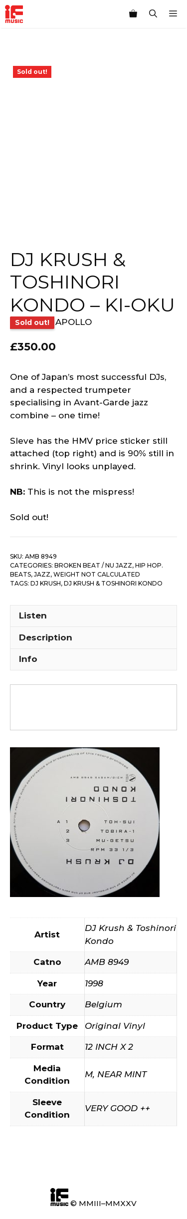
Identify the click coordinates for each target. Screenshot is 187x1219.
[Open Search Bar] (153, 14)
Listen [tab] (33, 615)
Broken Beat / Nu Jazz (93, 565)
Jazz (42, 574)
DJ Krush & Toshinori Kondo (113, 583)
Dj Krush (45, 583)
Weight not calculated (96, 574)
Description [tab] (45, 637)
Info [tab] (28, 659)
